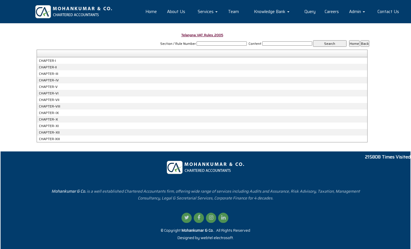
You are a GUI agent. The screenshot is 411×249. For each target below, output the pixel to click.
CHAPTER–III (48, 73)
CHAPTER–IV (49, 80)
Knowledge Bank (271, 11)
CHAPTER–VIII (49, 106)
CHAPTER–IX (49, 113)
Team (233, 11)
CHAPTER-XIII (49, 139)
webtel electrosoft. (217, 238)
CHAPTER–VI (49, 93)
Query (310, 11)
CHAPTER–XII (49, 132)
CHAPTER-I (47, 60)
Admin (357, 11)
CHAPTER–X (48, 119)
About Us (176, 11)
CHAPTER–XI (49, 126)
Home (151, 11)
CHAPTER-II (48, 67)
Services (208, 11)
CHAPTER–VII (49, 100)
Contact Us (388, 11)
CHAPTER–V (48, 87)
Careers (332, 11)
